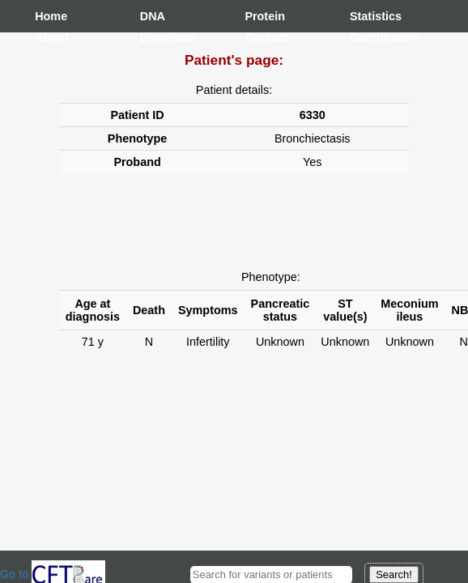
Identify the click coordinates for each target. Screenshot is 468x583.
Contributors (366, 37)
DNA (152, 16)
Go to (52, 574)
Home (51, 16)
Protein (261, 16)
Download (156, 37)
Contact (261, 37)
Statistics (366, 16)
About (51, 37)
